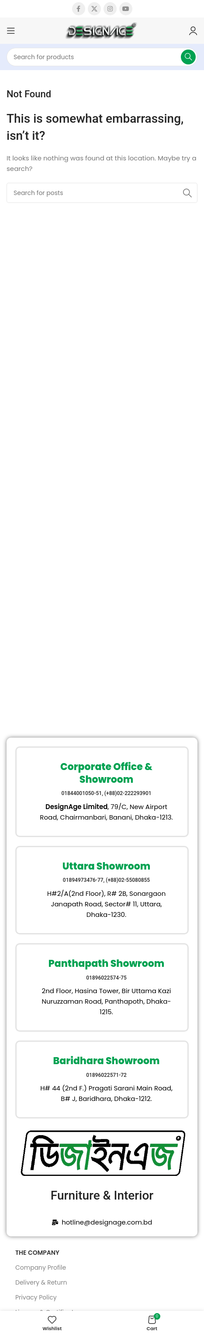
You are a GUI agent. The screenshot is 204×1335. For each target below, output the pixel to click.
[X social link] (94, 8)
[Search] (102, 57)
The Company (37, 1252)
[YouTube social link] (125, 8)
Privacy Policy (36, 1297)
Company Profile (40, 1267)
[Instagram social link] (110, 8)
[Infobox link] (102, 791)
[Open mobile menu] (11, 30)
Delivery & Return (41, 1282)
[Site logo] (102, 30)
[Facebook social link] (78, 8)
